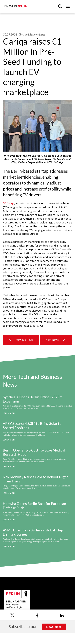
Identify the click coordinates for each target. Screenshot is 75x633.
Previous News (21, 339)
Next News (56, 339)
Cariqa (8, 203)
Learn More (9, 413)
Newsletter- (54, 627)
